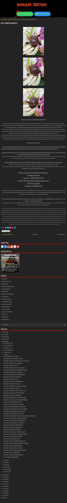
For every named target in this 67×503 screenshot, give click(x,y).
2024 (4, 336)
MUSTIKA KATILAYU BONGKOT (13, 427)
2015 (4, 488)
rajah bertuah (6, 311)
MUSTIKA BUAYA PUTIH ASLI (12, 384)
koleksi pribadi (6, 286)
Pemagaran (5, 299)
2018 (4, 481)
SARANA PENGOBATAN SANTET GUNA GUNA (16, 361)
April (5, 464)
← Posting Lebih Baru (7, 234)
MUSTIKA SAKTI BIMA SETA (12, 452)
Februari (6, 469)
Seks (3, 314)
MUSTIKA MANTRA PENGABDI (12, 377)
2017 (4, 484)
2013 (4, 493)
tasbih (3, 317)
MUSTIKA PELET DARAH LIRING (13, 363)
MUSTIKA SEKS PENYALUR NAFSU (14, 413)
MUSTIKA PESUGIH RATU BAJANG (14, 404)
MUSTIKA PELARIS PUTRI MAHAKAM (14, 432)
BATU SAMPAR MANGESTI (9, 23)
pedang (4, 296)
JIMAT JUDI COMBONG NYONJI (13, 402)
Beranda (3, 19)
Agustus (6, 352)
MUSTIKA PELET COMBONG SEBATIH (14, 441)
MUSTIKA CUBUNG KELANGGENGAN (14, 374)
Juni (5, 460)
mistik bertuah (11, 19)
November (7, 345)
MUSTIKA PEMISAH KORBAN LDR (13, 455)
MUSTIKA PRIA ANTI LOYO (11, 365)
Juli (5, 354)
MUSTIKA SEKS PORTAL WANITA (13, 372)
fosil (3, 279)
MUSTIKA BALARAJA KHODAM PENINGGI (16, 400)
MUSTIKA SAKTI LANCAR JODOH (13, 358)
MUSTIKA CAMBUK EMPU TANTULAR (15, 390)
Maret (6, 467)
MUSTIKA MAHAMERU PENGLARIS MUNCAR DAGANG (19, 416)
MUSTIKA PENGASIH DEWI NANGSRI (14, 420)
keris (3, 284)
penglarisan (5, 304)
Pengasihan (5, 301)
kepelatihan (5, 281)
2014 (4, 491)
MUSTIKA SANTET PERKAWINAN (13, 425)
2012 (4, 495)
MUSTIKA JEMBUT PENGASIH (12, 395)
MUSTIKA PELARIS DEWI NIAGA (13, 445)
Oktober (6, 347)
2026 (4, 332)
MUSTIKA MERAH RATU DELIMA (13, 448)
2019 (4, 479)
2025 (4, 334)
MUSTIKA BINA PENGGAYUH (12, 438)
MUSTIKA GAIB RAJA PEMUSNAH (13, 381)
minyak (4, 291)
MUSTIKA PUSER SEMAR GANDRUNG (14, 411)
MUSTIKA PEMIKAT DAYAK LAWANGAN (15, 386)
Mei (5, 462)
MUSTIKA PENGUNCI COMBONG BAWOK (15, 370)
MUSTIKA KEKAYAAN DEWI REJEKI (14, 393)
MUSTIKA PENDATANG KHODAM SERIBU (15, 409)
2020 (4, 477)
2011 (4, 497)
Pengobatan (5, 306)
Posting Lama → (61, 234)
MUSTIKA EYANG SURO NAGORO (13, 436)
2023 (4, 339)
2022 (4, 341)
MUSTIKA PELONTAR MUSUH (12, 429)
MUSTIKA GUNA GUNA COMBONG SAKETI (16, 434)
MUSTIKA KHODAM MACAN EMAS (13, 422)
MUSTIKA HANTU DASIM (11, 356)
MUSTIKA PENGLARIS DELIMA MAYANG (15, 418)
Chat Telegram (42, 14)
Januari (6, 471)
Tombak (4, 319)
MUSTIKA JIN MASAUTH (11, 379)
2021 (4, 474)
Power (18, 19)
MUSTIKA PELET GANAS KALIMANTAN (15, 450)
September (7, 350)
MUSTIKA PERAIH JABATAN (12, 388)
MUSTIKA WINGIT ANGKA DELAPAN (14, 367)
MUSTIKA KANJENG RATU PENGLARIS (15, 397)
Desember (7, 343)
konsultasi (5, 289)
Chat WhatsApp (24, 14)
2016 (4, 486)
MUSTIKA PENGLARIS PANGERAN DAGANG (16, 443)
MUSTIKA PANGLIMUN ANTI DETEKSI (15, 406)
